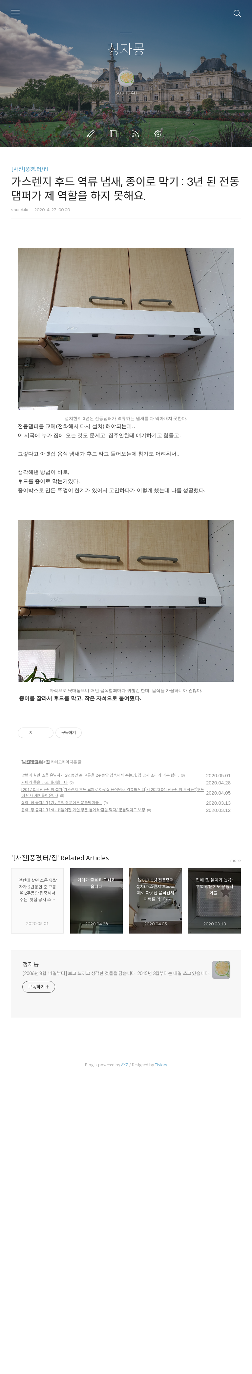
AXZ (124, 1365)
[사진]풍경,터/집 (29, 169)
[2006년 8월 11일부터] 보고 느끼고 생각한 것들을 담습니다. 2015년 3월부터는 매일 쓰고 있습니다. (116, 1274)
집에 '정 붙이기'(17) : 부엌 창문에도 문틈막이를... (61, 1103)
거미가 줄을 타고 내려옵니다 (44, 1083)
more (235, 1161)
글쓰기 (92, 133)
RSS (137, 133)
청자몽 (126, 50)
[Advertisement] (126, 297)
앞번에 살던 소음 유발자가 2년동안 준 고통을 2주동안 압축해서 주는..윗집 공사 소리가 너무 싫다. (100, 1075)
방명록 (114, 133)
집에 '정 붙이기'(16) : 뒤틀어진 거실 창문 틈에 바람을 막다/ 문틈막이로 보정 (83, 1110)
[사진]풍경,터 (32, 1062)
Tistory (161, 1365)
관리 (159, 133)
